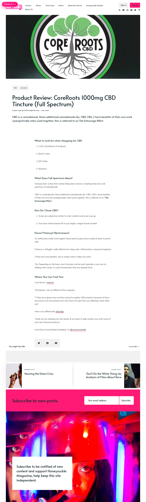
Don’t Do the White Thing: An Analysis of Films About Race (103, 375)
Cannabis (24, 88)
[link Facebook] (131, 10)
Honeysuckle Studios (94, 5)
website (50, 282)
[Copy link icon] (56, 343)
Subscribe (126, 400)
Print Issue (50, 5)
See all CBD (134, 347)
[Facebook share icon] (47, 343)
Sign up (135, 5)
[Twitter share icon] (39, 343)
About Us (29, 9)
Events (61, 5)
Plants (38, 5)
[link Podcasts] (119, 10)
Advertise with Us (75, 5)
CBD (15, 88)
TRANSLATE (10, 4)
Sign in (123, 5)
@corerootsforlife (78, 329)
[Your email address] (101, 400)
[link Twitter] (135, 10)
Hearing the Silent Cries (39, 373)
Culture (28, 5)
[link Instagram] (127, 10)
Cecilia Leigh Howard (31, 110)
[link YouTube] (123, 10)
